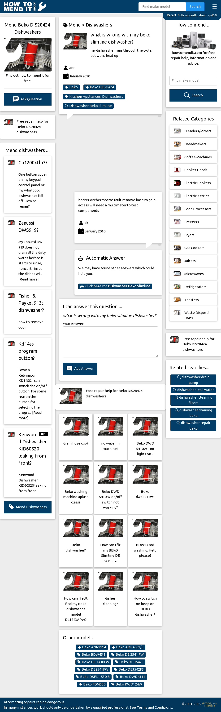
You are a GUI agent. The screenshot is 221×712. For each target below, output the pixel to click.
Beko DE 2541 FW (127, 654)
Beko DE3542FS (129, 669)
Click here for (115, 286)
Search (195, 6)
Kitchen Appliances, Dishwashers (94, 96)
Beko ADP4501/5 (127, 647)
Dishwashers (99, 24)
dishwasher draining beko (193, 413)
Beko (71, 87)
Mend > (74, 25)
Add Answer (80, 368)
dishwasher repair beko (193, 425)
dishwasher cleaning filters (193, 400)
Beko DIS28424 (99, 87)
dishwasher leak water (193, 390)
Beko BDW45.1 (91, 654)
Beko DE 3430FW (93, 662)
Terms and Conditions (154, 707)
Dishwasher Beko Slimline (88, 106)
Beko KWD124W (126, 684)
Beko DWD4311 (130, 677)
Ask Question (27, 99)
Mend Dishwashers (28, 507)
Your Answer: (73, 324)
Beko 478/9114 (92, 647)
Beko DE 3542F (129, 662)
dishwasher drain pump (193, 379)
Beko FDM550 (92, 684)
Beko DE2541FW (92, 669)
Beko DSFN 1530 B (93, 677)
